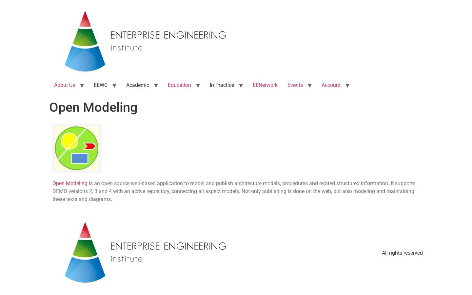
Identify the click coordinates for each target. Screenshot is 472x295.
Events (295, 85)
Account (331, 85)
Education (179, 85)
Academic (137, 85)
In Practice (222, 85)
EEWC (101, 85)
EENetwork (265, 85)
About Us (64, 85)
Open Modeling (70, 183)
